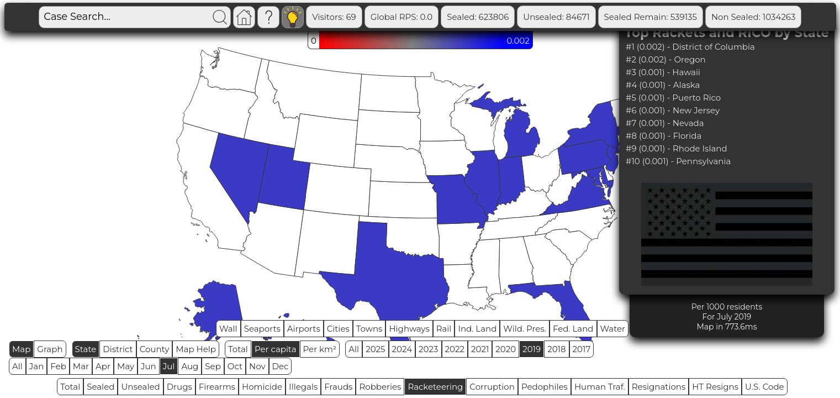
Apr (103, 366)
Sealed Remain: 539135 (650, 17)
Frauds (338, 386)
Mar (81, 366)
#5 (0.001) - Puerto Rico (673, 97)
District (118, 349)
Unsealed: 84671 (556, 17)
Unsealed (140, 386)
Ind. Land (477, 328)
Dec (280, 366)
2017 (582, 349)
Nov (257, 366)
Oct (235, 366)
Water (613, 328)
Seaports (262, 328)
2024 (402, 349)
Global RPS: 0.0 (402, 17)
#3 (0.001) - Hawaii (663, 72)
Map (21, 349)
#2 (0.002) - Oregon (666, 59)
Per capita (276, 349)
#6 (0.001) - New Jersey (673, 110)
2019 (531, 349)
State (86, 349)
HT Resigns (715, 386)
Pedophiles (544, 386)
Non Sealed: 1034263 (753, 17)
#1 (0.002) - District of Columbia (690, 46)
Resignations (659, 386)
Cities (338, 328)
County (155, 349)
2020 (505, 349)
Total (238, 349)
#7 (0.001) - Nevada (665, 123)
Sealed (100, 386)
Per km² (320, 349)
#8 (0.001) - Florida (663, 135)
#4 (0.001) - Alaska (663, 85)
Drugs (179, 386)
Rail (444, 328)
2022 (454, 349)
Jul (169, 366)
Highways (409, 328)
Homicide (262, 386)
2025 (375, 349)
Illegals (303, 386)
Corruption (492, 386)
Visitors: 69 (334, 17)
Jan (36, 366)
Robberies (380, 386)
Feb (58, 366)
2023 (428, 349)
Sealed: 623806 (478, 17)
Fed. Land (573, 328)
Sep (212, 366)
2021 (480, 349)
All (353, 349)
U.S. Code (764, 386)
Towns (369, 328)
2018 (556, 349)
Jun (148, 366)
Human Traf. (599, 386)
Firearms (217, 386)
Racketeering (435, 386)
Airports (303, 328)
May (125, 366)
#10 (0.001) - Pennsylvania (678, 161)
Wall (228, 328)
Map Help (196, 349)
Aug (189, 366)
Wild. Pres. (524, 328)
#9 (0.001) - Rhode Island (676, 148)
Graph (49, 349)
